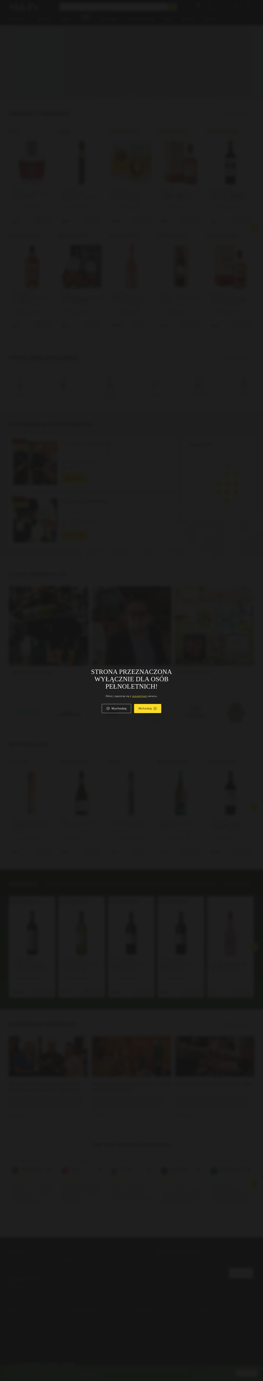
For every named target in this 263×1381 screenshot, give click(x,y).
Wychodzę (116, 708)
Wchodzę (147, 708)
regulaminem (139, 696)
